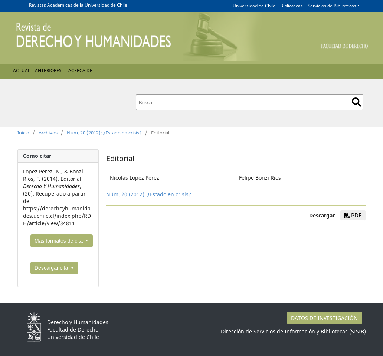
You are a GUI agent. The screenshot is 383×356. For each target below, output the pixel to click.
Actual (21, 70)
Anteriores (48, 70)
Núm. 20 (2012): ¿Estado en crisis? (104, 132)
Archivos (48, 132)
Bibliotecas (291, 6)
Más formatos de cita (59, 241)
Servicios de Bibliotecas (332, 6)
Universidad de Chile (254, 6)
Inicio (23, 132)
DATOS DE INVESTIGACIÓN (324, 318)
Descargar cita (52, 268)
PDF (352, 215)
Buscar (356, 102)
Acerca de (80, 70)
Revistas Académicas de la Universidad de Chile (78, 5)
